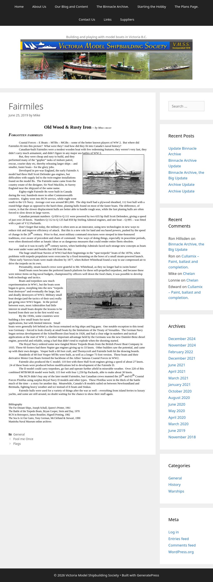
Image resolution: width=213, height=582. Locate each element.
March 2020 (178, 423)
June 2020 (176, 404)
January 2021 (179, 384)
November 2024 (182, 345)
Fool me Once (23, 439)
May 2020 (176, 410)
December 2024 (182, 338)
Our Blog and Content (71, 6)
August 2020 (179, 397)
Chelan (189, 273)
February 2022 (180, 351)
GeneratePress (148, 575)
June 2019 (176, 430)
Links (107, 19)
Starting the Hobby (151, 6)
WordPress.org (181, 551)
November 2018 (182, 436)
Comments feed (182, 545)
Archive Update (181, 184)
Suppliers (127, 19)
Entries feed (178, 538)
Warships (176, 491)
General (19, 434)
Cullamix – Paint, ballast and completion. (183, 261)
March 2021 (178, 378)
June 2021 (176, 364)
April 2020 (177, 417)
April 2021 (177, 371)
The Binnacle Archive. (113, 6)
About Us (39, 6)
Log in (173, 532)
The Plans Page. (187, 6)
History (174, 484)
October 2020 (180, 391)
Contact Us (87, 19)
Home (19, 6)
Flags (17, 444)
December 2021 (182, 358)
